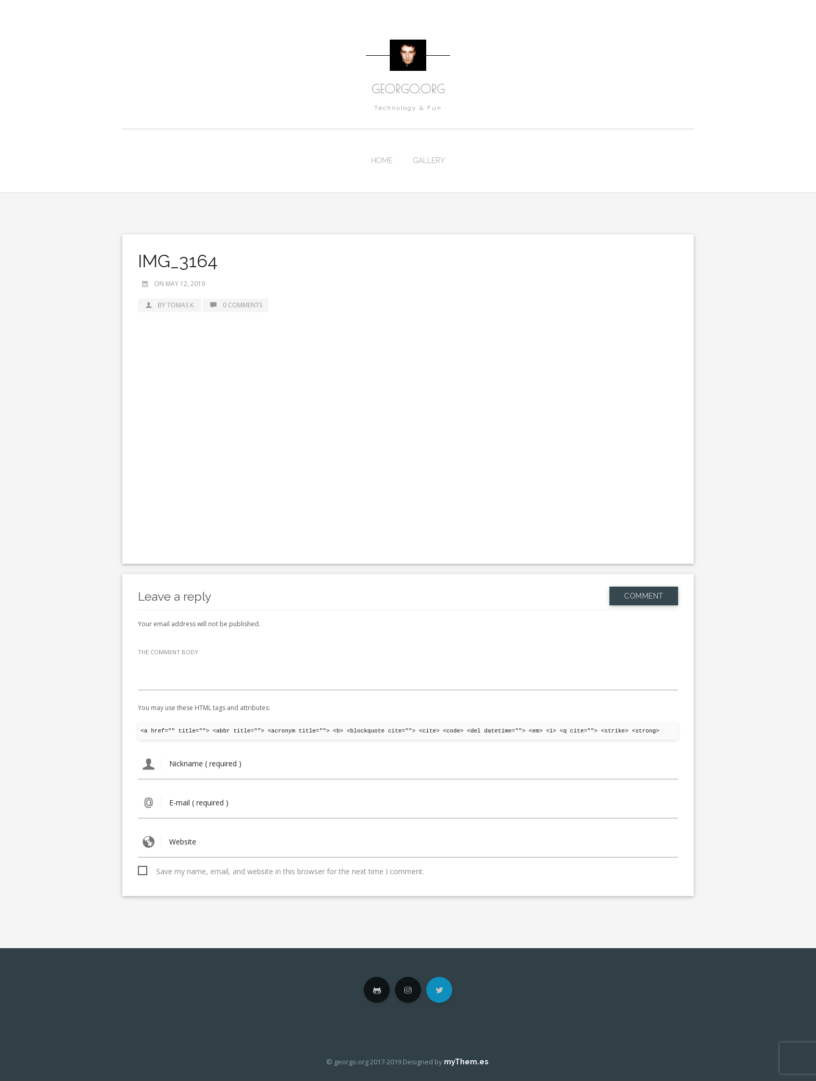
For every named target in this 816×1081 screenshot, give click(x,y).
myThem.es (466, 1062)
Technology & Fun (408, 107)
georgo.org (408, 88)
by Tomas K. (169, 305)
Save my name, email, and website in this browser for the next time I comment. (290, 871)
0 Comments (235, 305)
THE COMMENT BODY (168, 652)
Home (381, 160)
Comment (644, 596)
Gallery (429, 160)
